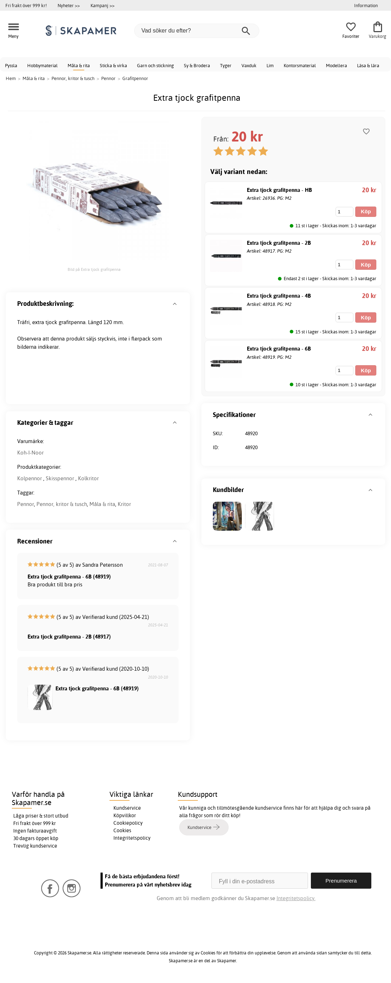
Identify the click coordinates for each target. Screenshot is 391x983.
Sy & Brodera (197, 65)
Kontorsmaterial (300, 65)
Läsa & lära (368, 65)
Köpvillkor (124, 815)
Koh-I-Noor (30, 452)
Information (366, 5)
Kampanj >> (102, 5)
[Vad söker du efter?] (196, 31)
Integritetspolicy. (296, 898)
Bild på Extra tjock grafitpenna (94, 269)
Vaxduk (248, 65)
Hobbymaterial (42, 65)
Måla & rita (79, 65)
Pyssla (11, 65)
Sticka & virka (113, 65)
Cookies (122, 830)
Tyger (225, 65)
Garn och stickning (155, 65)
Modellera (336, 65)
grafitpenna (72, 322)
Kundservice (127, 808)
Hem (11, 78)
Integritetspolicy (132, 838)
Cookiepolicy (128, 823)
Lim (270, 65)
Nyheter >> (69, 5)
